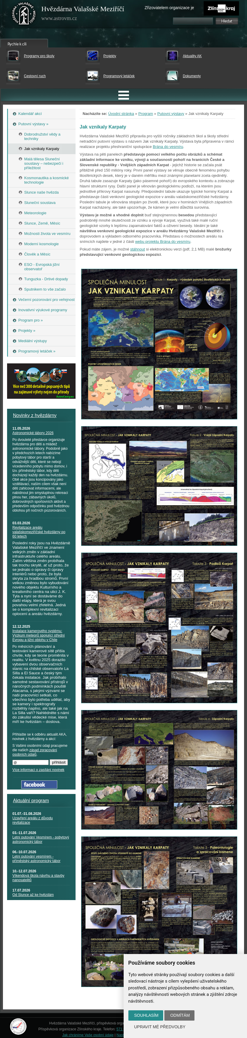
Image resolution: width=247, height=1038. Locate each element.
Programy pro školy (39, 56)
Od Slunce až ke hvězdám (33, 895)
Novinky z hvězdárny (35, 415)
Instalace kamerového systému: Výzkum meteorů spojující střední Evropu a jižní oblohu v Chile (38, 635)
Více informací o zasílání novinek (38, 770)
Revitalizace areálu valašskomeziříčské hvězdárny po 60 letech (38, 531)
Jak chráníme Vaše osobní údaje (88, 1035)
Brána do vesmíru (168, 146)
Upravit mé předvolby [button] (160, 1026)
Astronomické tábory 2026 (32, 433)
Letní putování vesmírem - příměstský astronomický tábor (36, 858)
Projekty (109, 56)
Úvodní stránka (121, 113)
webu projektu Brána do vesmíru (162, 241)
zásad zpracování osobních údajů (34, 752)
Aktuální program (31, 800)
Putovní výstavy (170, 113)
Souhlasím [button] (146, 1015)
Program (145, 113)
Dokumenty (192, 76)
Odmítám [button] (180, 1015)
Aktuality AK (192, 56)
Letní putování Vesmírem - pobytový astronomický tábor (40, 839)
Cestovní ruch (35, 76)
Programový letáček (119, 76)
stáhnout (137, 249)
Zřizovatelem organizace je (169, 7)
